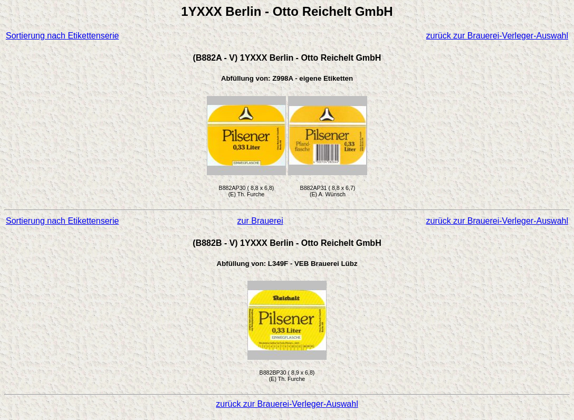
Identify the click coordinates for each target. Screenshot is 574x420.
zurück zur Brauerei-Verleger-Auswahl (497, 35)
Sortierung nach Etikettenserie (62, 35)
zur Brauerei (260, 220)
